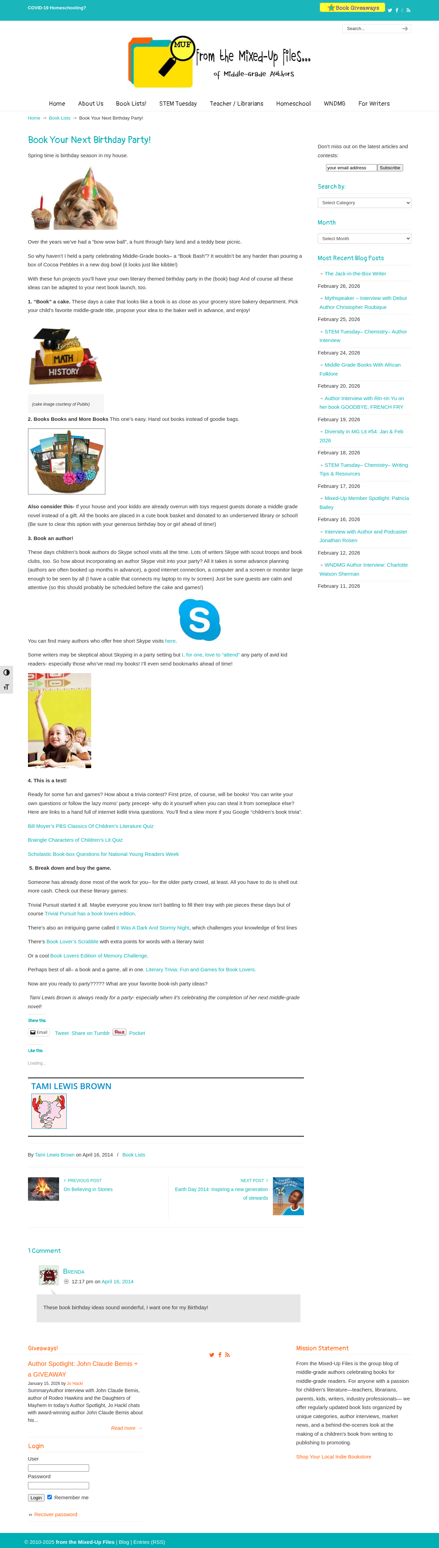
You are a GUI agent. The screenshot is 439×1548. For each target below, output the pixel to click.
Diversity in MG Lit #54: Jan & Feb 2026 (361, 435)
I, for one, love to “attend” (211, 655)
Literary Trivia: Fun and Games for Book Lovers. (201, 969)
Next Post (254, 1180)
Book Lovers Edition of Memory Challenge (98, 956)
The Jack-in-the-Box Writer (355, 273)
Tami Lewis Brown (71, 1086)
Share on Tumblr (90, 1032)
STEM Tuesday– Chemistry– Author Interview (363, 336)
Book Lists (59, 118)
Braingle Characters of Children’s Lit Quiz (75, 840)
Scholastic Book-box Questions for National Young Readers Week (103, 854)
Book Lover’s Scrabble (72, 941)
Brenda (74, 1271)
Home (34, 118)
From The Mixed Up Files (219, 61)
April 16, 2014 (118, 1281)
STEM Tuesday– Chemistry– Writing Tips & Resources (363, 469)
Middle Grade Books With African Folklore (360, 369)
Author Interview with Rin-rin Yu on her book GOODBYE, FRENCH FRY (361, 402)
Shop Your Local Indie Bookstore (334, 1457)
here (170, 641)
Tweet (62, 1032)
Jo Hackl (75, 1383)
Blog (124, 1542)
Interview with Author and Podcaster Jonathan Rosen (363, 536)
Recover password (56, 1514)
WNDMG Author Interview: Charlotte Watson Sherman (363, 569)
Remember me (67, 1497)
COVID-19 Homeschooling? (57, 7)
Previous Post (83, 1180)
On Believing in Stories (88, 1189)
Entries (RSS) (149, 1542)
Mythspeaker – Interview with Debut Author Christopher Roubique (363, 302)
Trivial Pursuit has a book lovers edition (89, 913)
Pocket (137, 1033)
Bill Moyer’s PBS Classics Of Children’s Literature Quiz (91, 826)
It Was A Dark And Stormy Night (152, 928)
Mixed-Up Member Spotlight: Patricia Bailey (364, 502)
